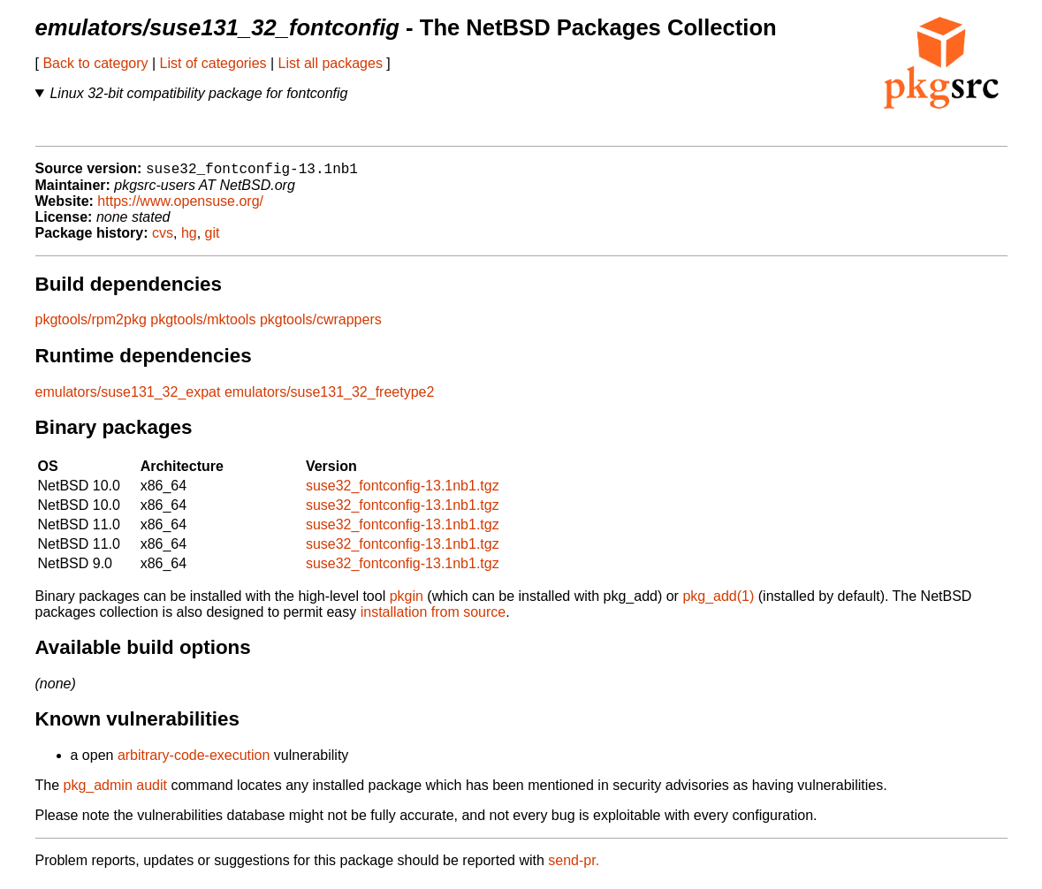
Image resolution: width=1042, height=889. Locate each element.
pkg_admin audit (115, 791)
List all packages (330, 63)
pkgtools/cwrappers (321, 325)
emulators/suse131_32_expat (128, 398)
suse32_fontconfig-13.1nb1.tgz (402, 491)
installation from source (433, 618)
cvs (162, 239)
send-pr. (573, 866)
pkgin (406, 602)
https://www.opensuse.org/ (180, 207)
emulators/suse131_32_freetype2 (329, 398)
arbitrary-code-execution (194, 761)
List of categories (213, 63)
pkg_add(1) (718, 602)
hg (189, 239)
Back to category (95, 63)
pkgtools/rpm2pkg (91, 325)
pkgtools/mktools (202, 325)
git (212, 239)
